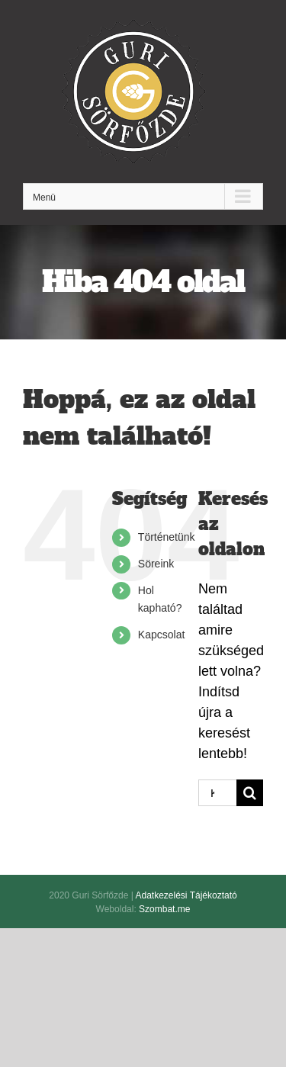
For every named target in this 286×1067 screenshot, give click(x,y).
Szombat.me (164, 909)
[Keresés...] (217, 792)
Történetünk (166, 537)
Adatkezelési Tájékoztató (185, 895)
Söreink (156, 564)
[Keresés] (249, 792)
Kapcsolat (161, 634)
